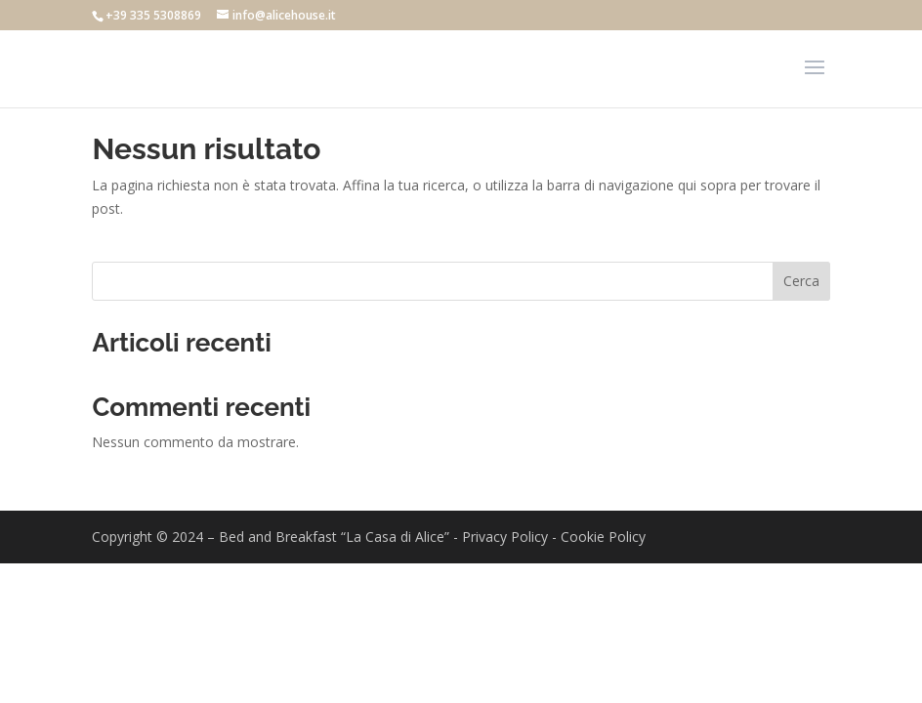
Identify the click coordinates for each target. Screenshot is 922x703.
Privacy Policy (505, 536)
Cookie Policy (603, 536)
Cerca (801, 280)
